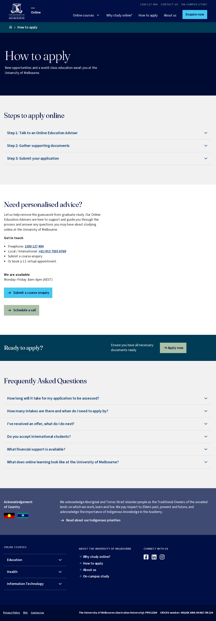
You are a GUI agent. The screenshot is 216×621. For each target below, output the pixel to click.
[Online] (196, 550)
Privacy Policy (11, 613)
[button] (194, 14)
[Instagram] (162, 557)
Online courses (83, 15)
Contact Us (169, 4)
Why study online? (119, 15)
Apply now (173, 348)
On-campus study (194, 4)
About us (170, 15)
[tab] (108, 133)
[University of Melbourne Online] (20, 11)
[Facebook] (146, 557)
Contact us (37, 613)
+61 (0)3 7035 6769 (52, 251)
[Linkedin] (154, 557)
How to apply (147, 15)
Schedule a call (21, 310)
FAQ (25, 613)
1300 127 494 (34, 246)
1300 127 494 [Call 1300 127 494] (149, 4)
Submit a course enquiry (28, 293)
